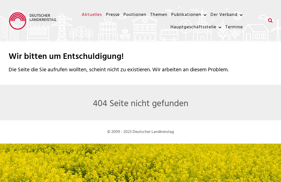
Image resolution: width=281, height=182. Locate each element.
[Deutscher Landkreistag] (34, 20)
